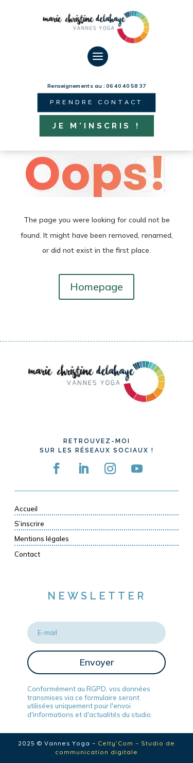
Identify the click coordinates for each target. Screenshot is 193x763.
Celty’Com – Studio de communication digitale (115, 747)
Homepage (96, 286)
